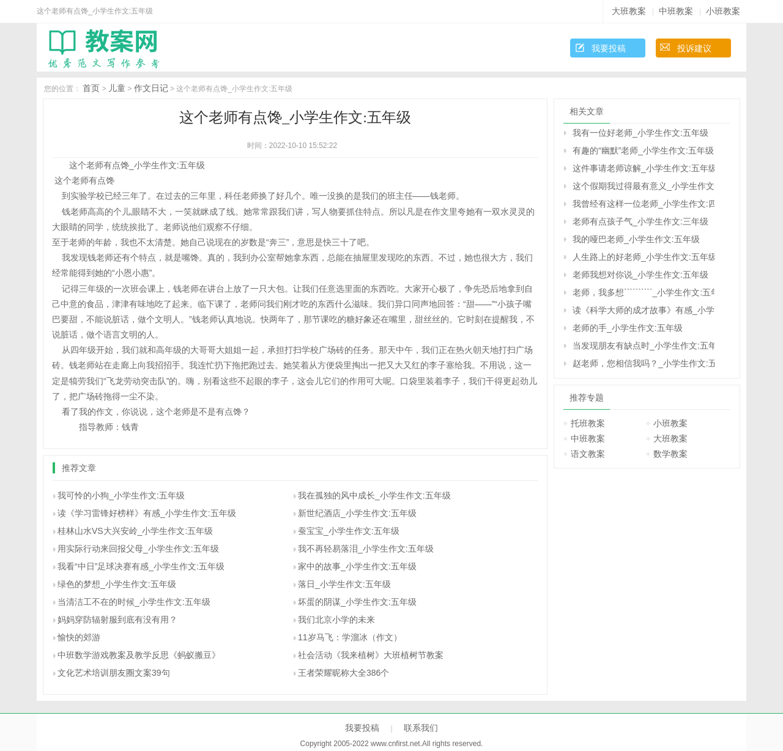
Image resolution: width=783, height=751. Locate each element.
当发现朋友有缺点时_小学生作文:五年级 (643, 345)
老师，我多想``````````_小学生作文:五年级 (643, 292)
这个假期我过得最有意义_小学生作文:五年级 (643, 186)
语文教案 (588, 454)
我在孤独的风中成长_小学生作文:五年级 (374, 495)
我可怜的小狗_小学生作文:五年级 (121, 495)
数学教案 (670, 454)
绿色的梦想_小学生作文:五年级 (117, 584)
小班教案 (723, 11)
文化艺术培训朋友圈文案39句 (114, 673)
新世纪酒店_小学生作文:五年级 (357, 513)
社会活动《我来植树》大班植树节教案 (370, 655)
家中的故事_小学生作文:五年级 (357, 566)
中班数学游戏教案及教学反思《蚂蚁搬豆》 (139, 655)
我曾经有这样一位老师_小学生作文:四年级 (643, 204)
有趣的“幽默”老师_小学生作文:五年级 (643, 150)
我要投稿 (609, 48)
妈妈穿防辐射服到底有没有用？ (117, 619)
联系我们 (421, 728)
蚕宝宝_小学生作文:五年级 (348, 531)
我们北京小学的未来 (336, 619)
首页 (91, 88)
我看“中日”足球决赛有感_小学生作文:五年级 (141, 566)
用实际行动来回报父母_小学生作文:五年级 (138, 548)
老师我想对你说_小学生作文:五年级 (640, 274)
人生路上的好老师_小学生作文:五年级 (643, 257)
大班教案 (629, 11)
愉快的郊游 (79, 637)
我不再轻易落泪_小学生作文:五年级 (366, 548)
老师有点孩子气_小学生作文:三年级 (640, 221)
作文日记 (151, 88)
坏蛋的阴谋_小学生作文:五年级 (357, 602)
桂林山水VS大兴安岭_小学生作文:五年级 (135, 531)
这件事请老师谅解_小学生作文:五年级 (643, 168)
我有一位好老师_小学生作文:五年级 (640, 133)
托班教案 (588, 423)
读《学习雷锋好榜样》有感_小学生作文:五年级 (147, 513)
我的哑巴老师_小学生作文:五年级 (636, 239)
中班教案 (676, 11)
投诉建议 (694, 48)
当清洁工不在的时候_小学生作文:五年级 (134, 602)
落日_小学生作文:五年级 (344, 584)
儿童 (116, 88)
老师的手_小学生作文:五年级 (628, 328)
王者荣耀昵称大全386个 (343, 673)
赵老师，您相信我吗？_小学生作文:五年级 (643, 363)
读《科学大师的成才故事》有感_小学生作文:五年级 (643, 310)
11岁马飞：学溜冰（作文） (350, 637)
